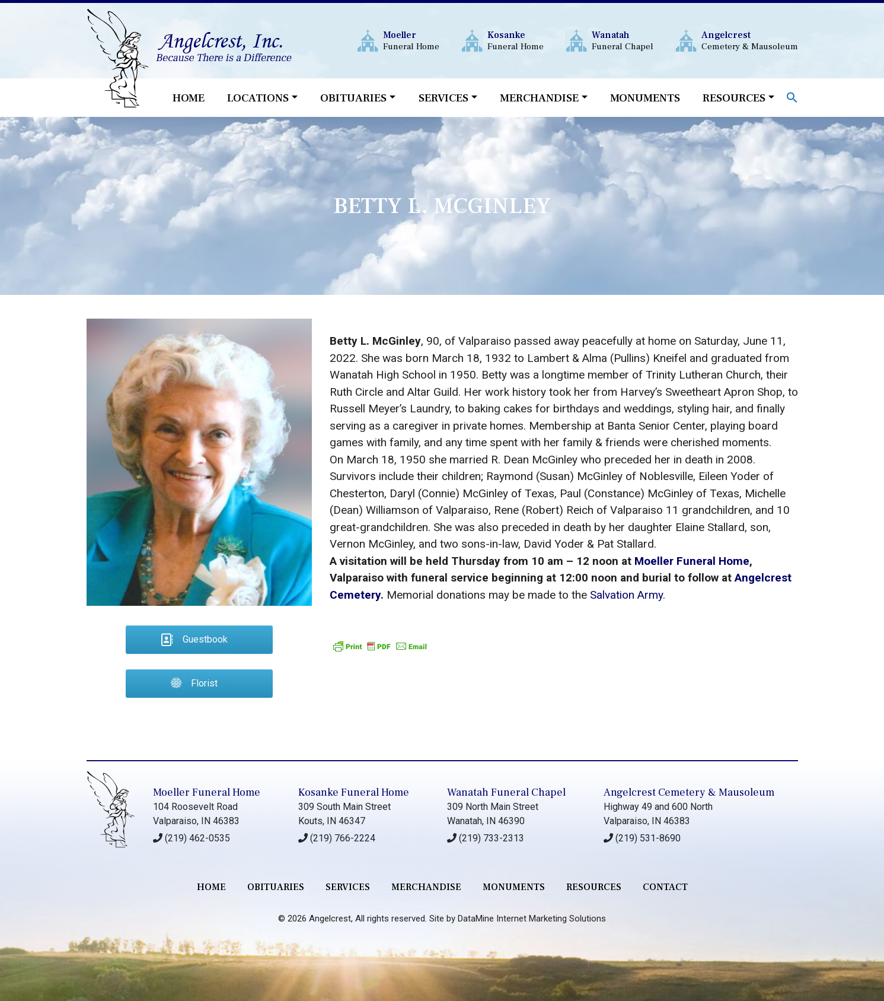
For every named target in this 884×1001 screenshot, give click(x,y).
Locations (258, 98)
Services (443, 98)
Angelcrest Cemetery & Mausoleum (689, 792)
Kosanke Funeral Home (353, 792)
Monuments (645, 98)
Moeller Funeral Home (691, 561)
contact (665, 887)
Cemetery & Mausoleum (749, 40)
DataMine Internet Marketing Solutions (532, 918)
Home (189, 98)
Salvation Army (626, 595)
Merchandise (539, 98)
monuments (514, 887)
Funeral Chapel (622, 40)
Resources (734, 98)
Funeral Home (411, 40)
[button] (792, 96)
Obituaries (353, 98)
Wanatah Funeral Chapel (506, 792)
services (347, 887)
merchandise (426, 887)
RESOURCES (593, 887)
